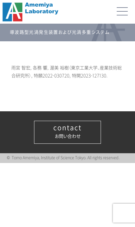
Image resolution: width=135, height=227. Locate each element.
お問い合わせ (67, 131)
